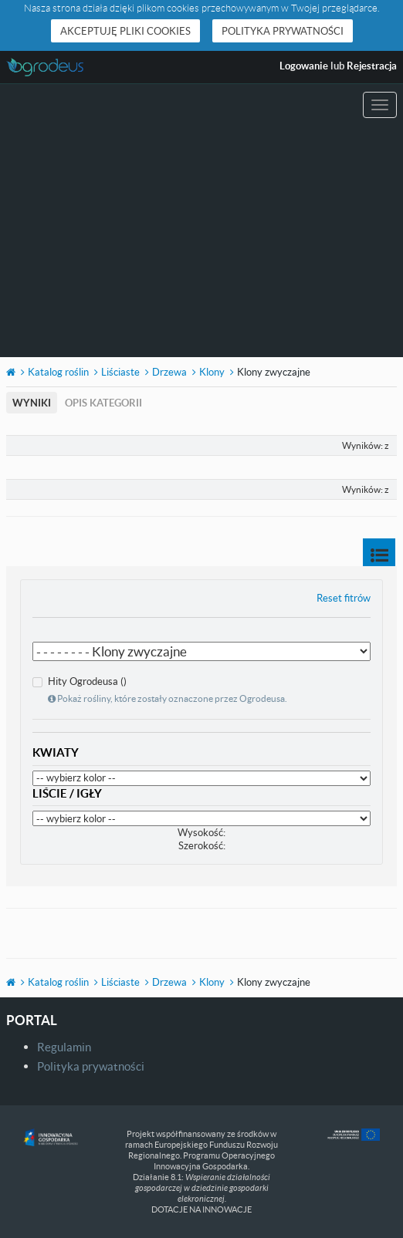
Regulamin (64, 1047)
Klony (212, 372)
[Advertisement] (201, 241)
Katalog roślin (58, 372)
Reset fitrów (344, 598)
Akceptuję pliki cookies (125, 31)
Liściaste (120, 372)
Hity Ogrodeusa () (159, 690)
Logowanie (303, 65)
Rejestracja (372, 65)
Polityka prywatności (283, 31)
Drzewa (169, 372)
